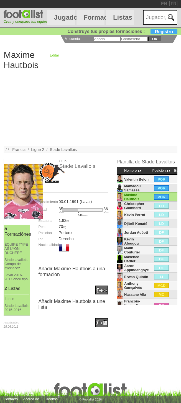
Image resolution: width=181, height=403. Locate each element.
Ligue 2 (37, 149)
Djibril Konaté (135, 224)
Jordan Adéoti (136, 232)
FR (174, 3)
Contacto (11, 399)
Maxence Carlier (131, 259)
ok (154, 39)
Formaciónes (93, 17)
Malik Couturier (132, 250)
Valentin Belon (136, 179)
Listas (122, 17)
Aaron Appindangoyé (136, 268)
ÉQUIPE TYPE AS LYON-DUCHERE (16, 248)
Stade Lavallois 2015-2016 (16, 308)
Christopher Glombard (134, 206)
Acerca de (31, 399)
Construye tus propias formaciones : (122, 31)
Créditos (51, 399)
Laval (85, 201)
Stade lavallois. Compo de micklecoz (16, 264)
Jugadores (64, 17)
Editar (54, 55)
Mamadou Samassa (132, 188)
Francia (19, 149)
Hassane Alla (135, 294)
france (9, 299)
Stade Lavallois (63, 149)
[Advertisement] (90, 108)
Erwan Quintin (136, 277)
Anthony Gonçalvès (133, 285)
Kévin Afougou (131, 241)
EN (164, 3)
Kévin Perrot (134, 215)
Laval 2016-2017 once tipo (16, 277)
